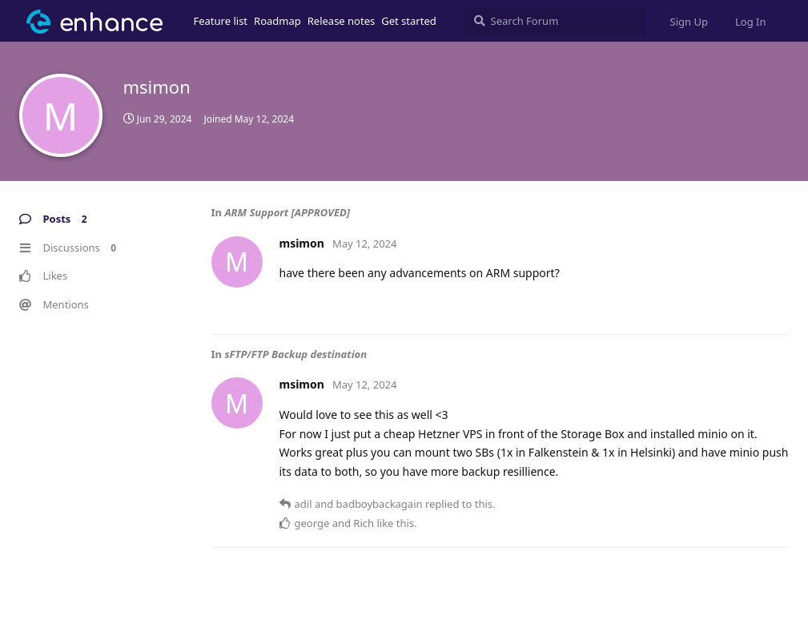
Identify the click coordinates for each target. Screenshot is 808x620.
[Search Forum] (555, 20)
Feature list (221, 21)
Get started (408, 21)
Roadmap (277, 21)
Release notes (342, 21)
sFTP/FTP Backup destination (295, 354)
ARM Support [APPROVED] (287, 212)
